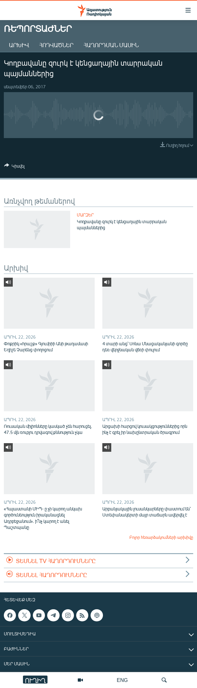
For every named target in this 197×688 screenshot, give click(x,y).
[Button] (14, 167)
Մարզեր (85, 214)
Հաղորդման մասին (111, 44)
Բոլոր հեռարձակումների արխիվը (161, 537)
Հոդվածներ (56, 44)
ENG (122, 680)
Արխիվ (19, 44)
